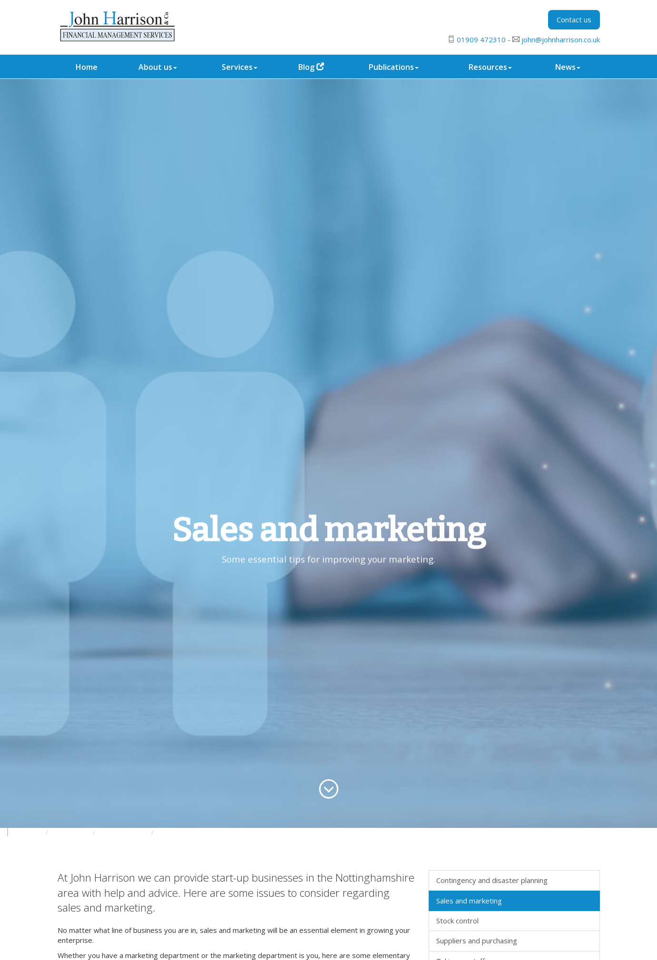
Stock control (457, 920)
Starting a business (123, 832)
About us (157, 67)
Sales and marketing (469, 900)
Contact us (574, 19)
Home (87, 67)
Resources (490, 67)
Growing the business (186, 832)
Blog (311, 67)
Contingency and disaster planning (492, 880)
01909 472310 (481, 39)
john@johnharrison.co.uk (560, 39)
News (567, 67)
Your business (71, 832)
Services (239, 67)
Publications (394, 67)
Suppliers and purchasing (476, 940)
